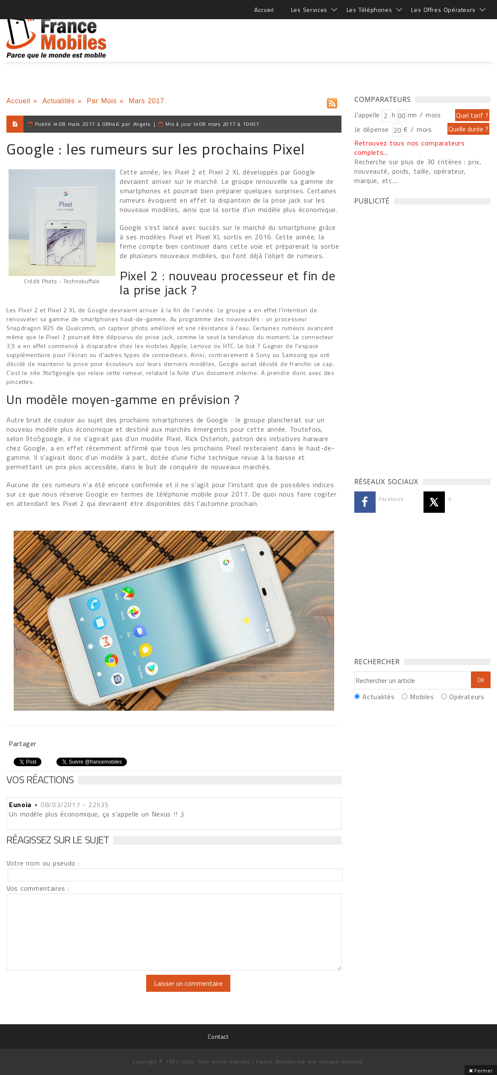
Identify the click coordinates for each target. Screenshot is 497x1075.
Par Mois (102, 101)
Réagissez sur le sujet (57, 839)
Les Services (309, 9)
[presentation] (78, 991)
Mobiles (422, 696)
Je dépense (372, 129)
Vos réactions (40, 779)
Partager (22, 743)
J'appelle (367, 114)
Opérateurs (466, 696)
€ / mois (417, 129)
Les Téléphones (369, 9)
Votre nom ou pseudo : (43, 863)
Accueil (263, 9)
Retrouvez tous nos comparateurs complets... (409, 147)
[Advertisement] (335, 34)
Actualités (58, 101)
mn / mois (424, 114)
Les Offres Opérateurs (443, 9)
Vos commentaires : (38, 888)
